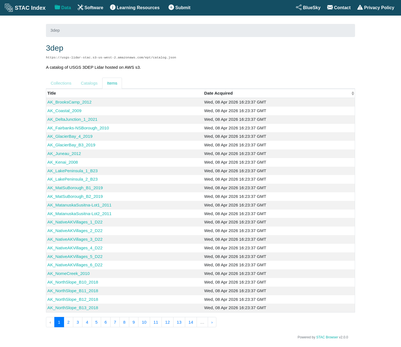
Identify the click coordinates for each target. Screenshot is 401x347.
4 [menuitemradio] (87, 322)
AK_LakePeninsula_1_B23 (72, 170)
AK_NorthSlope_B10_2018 (72, 282)
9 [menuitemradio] (134, 322)
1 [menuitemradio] (59, 322)
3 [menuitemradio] (78, 322)
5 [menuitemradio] (96, 322)
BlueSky (308, 7)
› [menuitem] (212, 322)
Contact (339, 7)
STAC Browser (327, 337)
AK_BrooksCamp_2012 (69, 102)
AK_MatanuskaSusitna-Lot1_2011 (79, 205)
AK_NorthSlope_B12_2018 (72, 299)
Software (90, 7)
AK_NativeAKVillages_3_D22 (74, 239)
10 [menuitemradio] (144, 322)
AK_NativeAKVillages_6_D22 (74, 264)
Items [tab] (112, 83)
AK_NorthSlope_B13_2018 (72, 307)
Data (63, 7)
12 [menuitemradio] (167, 322)
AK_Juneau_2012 (64, 153)
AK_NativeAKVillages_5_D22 (74, 256)
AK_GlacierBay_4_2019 (69, 136)
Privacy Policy (375, 7)
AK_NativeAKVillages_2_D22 (74, 230)
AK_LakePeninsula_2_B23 (72, 179)
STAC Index (25, 8)
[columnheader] (279, 93)
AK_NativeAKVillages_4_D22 (74, 247)
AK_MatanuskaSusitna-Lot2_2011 (79, 213)
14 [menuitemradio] (191, 322)
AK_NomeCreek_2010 (68, 273)
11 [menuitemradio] (155, 322)
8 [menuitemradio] (124, 322)
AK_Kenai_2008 (62, 162)
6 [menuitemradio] (105, 322)
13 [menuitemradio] (179, 322)
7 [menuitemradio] (115, 322)
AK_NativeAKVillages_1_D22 (74, 222)
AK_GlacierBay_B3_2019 (71, 144)
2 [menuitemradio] (68, 322)
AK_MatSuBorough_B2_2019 (75, 196)
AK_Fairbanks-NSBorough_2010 (78, 127)
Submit (179, 7)
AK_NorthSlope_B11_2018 (72, 290)
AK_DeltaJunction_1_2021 (72, 119)
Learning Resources (135, 7)
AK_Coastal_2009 (64, 110)
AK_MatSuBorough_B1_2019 (75, 187)
